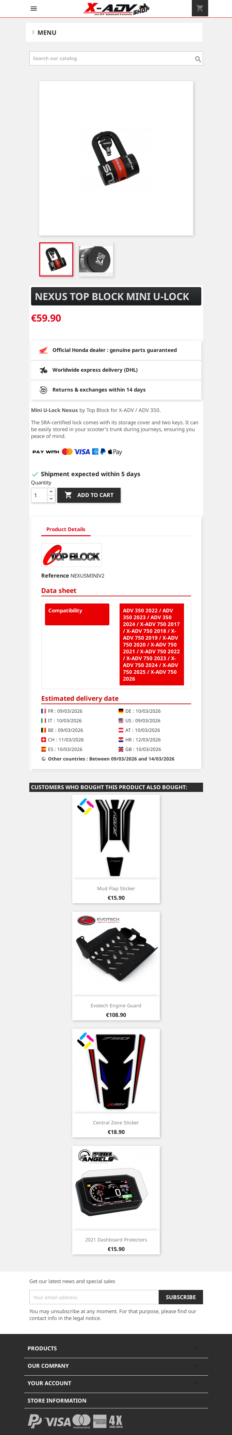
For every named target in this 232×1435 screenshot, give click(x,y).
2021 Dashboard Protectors (116, 1239)
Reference (55, 575)
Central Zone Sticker (116, 1122)
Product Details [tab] (66, 529)
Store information (57, 1400)
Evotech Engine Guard (116, 1005)
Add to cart (88, 495)
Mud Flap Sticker (116, 888)
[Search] (116, 58)
